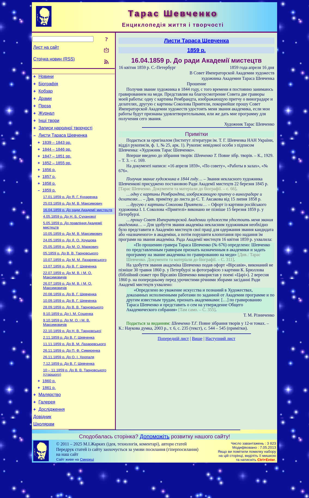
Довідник (42, 449)
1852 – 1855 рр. (57, 173)
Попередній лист (173, 338)
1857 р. (49, 189)
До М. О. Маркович (70, 265)
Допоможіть (154, 470)
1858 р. (49, 196)
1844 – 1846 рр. (57, 158)
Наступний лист (220, 338)
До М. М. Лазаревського (75, 279)
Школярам (43, 457)
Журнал (46, 118)
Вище (197, 338)
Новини (46, 77)
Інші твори (48, 126)
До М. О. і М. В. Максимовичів (66, 346)
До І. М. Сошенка (68, 337)
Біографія (48, 85)
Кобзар (45, 93)
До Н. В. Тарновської (72, 355)
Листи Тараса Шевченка (62, 142)
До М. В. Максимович (72, 218)
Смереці (87, 493)
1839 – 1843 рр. (57, 150)
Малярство (49, 424)
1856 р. (49, 181)
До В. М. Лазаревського (74, 369)
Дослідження (51, 441)
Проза (44, 110)
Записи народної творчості (65, 134)
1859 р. (49, 204)
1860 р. (49, 409)
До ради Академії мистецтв (77, 225)
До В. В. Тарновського (70, 272)
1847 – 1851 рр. (57, 166)
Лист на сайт (46, 47)
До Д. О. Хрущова (69, 258)
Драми (45, 101)
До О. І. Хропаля (68, 383)
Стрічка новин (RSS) (54, 59)
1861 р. (49, 417)
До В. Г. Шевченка (69, 286)
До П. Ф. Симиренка (71, 376)
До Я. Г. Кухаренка (70, 211)
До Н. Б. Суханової (69, 232)
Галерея (46, 432)
